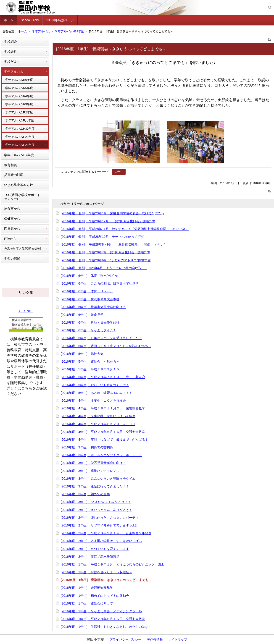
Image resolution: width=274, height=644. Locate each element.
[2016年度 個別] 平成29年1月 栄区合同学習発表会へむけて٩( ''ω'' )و (112, 213)
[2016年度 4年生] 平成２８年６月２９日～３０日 (98, 424)
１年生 (118, 171)
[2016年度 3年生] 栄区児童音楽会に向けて (93, 463)
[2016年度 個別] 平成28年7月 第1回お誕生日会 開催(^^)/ (105, 252)
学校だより (12, 61)
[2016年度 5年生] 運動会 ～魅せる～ (90, 361)
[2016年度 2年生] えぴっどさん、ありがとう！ (96, 510)
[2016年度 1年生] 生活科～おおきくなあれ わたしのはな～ (106, 626)
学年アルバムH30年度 (19, 128)
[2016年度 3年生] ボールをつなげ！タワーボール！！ (101, 455)
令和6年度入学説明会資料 (22, 249)
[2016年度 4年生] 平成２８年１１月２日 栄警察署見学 (103, 408)
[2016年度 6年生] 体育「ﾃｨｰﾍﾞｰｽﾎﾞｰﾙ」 (91, 275)
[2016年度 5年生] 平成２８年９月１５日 (92, 369)
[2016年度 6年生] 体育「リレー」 (87, 291)
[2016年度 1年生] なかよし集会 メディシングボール (101, 611)
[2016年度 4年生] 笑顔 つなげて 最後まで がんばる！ (104, 439)
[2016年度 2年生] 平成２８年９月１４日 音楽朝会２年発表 (106, 533)
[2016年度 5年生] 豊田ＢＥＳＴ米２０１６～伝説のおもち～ (106, 346)
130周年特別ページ (60, 20)
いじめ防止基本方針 (18, 185)
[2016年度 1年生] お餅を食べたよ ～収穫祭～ (96, 572)
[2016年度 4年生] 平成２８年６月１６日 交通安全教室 (103, 432)
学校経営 (10, 51)
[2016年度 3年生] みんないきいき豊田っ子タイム (98, 478)
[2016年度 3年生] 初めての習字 (85, 494)
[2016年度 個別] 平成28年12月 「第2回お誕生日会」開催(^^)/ (108, 221)
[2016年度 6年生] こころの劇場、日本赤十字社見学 (100, 283)
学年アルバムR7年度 (19, 155)
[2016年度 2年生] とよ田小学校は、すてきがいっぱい (101, 541)
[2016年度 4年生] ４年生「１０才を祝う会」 (95, 400)
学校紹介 (10, 41)
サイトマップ (177, 639)
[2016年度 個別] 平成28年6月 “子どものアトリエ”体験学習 (106, 260)
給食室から (12, 208)
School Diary (30, 20)
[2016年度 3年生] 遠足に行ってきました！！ (95, 486)
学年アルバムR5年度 (19, 88)
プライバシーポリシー (125, 639)
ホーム (8, 20)
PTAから (10, 239)
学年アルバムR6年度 (19, 79)
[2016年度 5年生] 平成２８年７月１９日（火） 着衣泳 (103, 377)
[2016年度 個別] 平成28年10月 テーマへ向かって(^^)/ (102, 236)
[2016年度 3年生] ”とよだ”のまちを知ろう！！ (96, 502)
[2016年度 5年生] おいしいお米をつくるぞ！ (95, 385)
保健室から (12, 218)
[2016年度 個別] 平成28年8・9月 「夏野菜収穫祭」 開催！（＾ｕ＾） (115, 244)
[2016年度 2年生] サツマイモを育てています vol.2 (99, 525)
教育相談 (10, 165)
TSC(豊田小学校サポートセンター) (22, 197)
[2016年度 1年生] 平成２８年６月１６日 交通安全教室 (103, 619)
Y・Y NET (25, 311)
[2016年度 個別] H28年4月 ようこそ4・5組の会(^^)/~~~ (104, 268)
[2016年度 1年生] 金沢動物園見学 (87, 587)
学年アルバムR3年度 (19, 104)
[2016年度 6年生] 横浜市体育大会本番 (90, 299)
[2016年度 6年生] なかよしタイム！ (88, 330)
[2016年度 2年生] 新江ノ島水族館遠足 (90, 556)
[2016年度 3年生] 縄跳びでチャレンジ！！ (93, 471)
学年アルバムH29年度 (19, 137)
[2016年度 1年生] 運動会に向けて (87, 603)
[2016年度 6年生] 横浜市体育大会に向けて (93, 307)
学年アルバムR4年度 (19, 96)
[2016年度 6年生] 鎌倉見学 (82, 315)
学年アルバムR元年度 (19, 120)
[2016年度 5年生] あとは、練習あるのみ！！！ (96, 393)
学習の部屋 (12, 258)
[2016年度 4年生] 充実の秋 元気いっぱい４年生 (98, 416)
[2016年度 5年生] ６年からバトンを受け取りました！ (101, 338)
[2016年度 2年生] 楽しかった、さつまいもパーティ (100, 517)
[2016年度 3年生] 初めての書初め (87, 447)
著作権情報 (155, 639)
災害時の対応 (13, 175)
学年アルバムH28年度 (69, 31)
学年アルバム (41, 31)
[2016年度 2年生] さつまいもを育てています (95, 549)
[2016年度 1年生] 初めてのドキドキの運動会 (95, 595)
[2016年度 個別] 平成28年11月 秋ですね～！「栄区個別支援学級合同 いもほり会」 (125, 229)
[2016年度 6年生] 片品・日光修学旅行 (90, 322)
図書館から (12, 228)
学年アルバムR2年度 (19, 112)
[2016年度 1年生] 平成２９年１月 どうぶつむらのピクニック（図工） (114, 564)
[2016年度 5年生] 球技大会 (82, 354)
